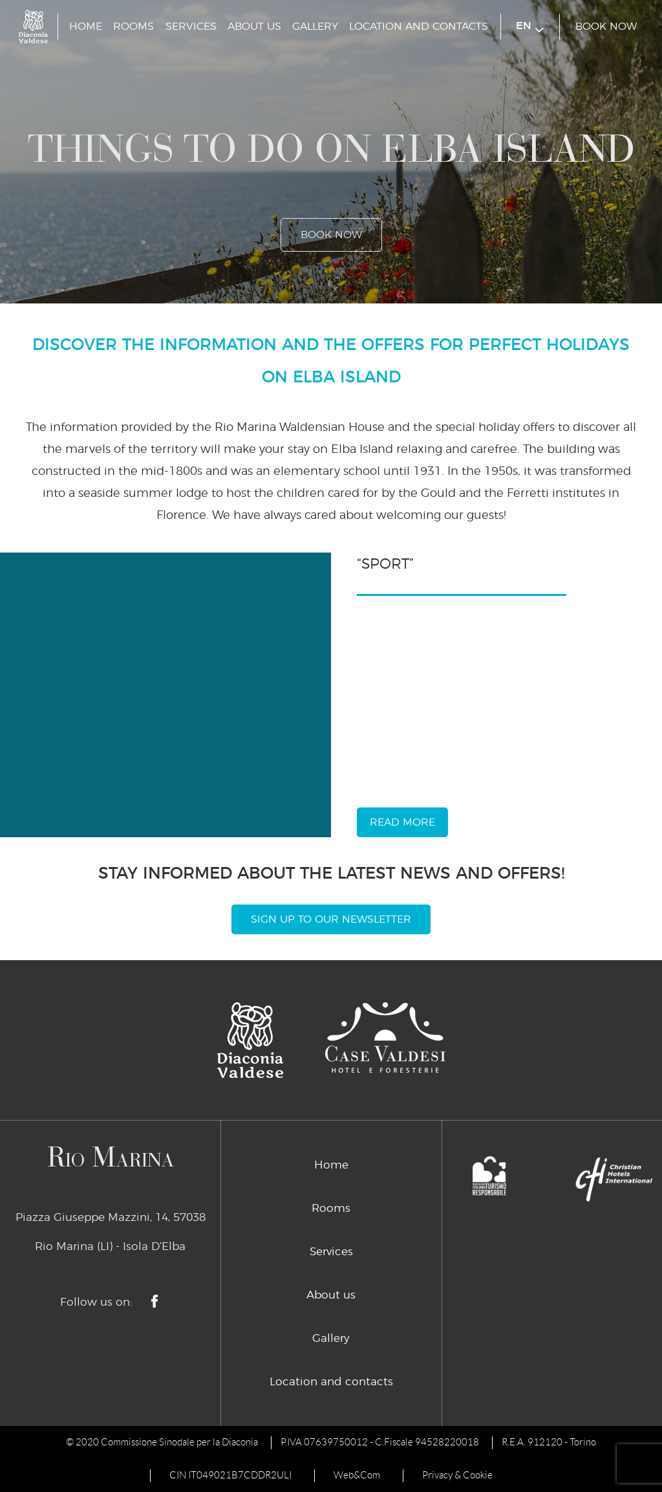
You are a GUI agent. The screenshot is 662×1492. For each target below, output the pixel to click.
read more (402, 822)
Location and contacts (418, 26)
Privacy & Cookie (457, 1475)
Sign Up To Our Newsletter (331, 919)
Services (191, 26)
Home (85, 26)
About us (254, 26)
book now (606, 26)
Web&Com (357, 1475)
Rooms (133, 26)
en (530, 27)
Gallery (315, 26)
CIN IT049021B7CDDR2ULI (230, 1475)
